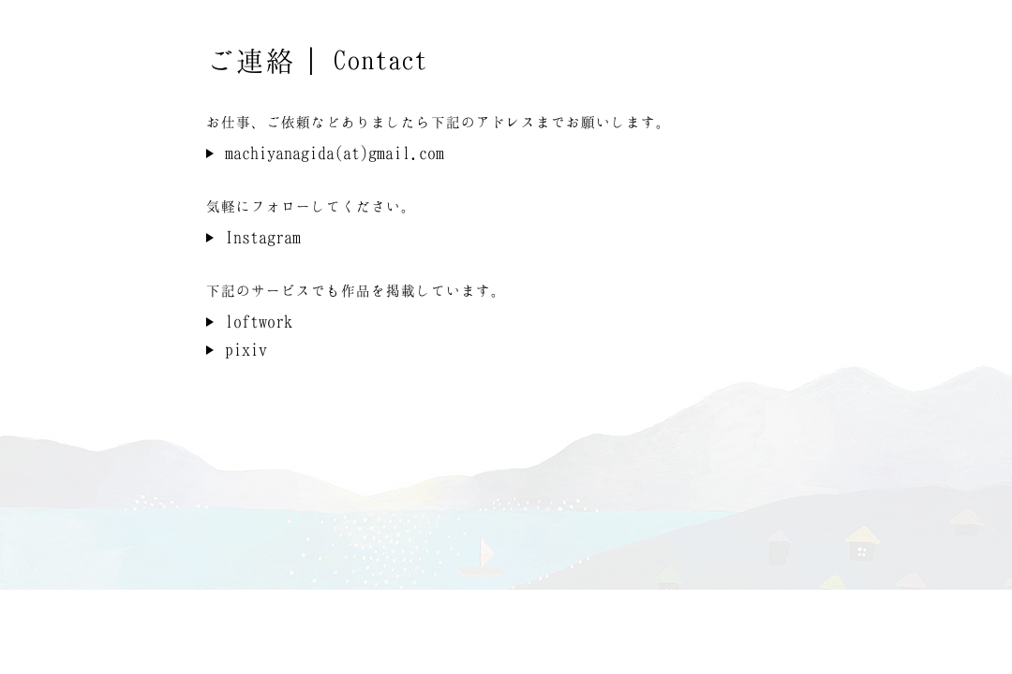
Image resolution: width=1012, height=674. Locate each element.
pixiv (246, 349)
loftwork (258, 321)
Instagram (263, 236)
